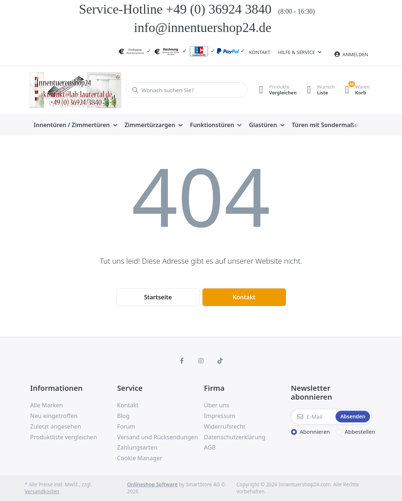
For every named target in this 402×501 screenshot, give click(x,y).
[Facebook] (182, 361)
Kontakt (259, 52)
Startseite (158, 297)
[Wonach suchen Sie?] (185, 90)
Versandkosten (42, 491)
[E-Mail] (312, 416)
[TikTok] (220, 361)
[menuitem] (75, 124)
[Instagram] (201, 361)
